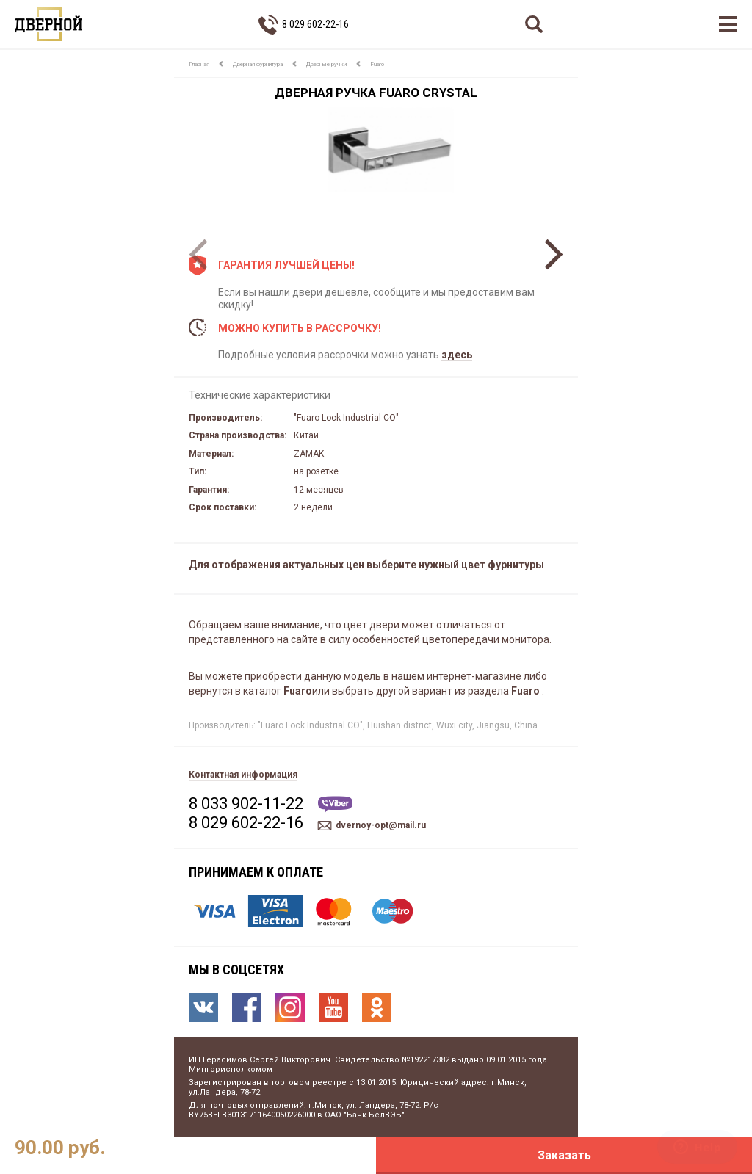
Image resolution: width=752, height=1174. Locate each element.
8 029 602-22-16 (315, 24)
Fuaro (377, 64)
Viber (335, 804)
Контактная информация (243, 774)
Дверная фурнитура (258, 64)
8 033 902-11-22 (246, 803)
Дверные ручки (326, 64)
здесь (456, 354)
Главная (199, 64)
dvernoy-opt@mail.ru (381, 825)
